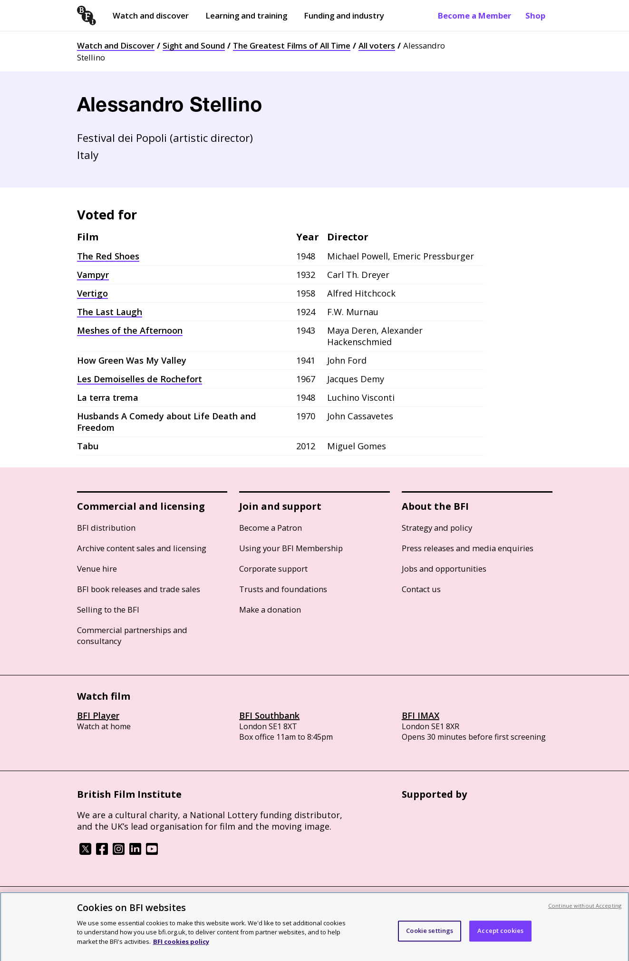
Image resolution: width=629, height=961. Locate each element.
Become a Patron (270, 527)
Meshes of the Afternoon (130, 330)
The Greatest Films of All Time (291, 45)
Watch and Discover (116, 45)
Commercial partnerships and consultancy (132, 635)
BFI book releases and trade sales (138, 589)
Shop (535, 15)
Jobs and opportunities (444, 568)
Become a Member (474, 15)
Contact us (421, 589)
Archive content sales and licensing (141, 548)
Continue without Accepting (584, 909)
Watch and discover (151, 15)
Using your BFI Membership (291, 548)
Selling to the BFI (108, 609)
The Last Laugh (109, 311)
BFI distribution (106, 527)
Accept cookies (500, 935)
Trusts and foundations (283, 589)
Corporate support (273, 568)
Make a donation (270, 609)
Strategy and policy (437, 527)
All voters (376, 45)
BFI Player (98, 715)
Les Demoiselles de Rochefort (139, 379)
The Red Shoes (108, 256)
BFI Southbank (269, 715)
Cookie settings (429, 935)
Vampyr (93, 274)
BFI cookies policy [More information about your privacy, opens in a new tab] (181, 945)
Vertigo (92, 293)
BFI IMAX (420, 715)
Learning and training (246, 15)
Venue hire (97, 568)
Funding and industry (344, 15)
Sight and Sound (194, 45)
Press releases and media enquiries (467, 548)
